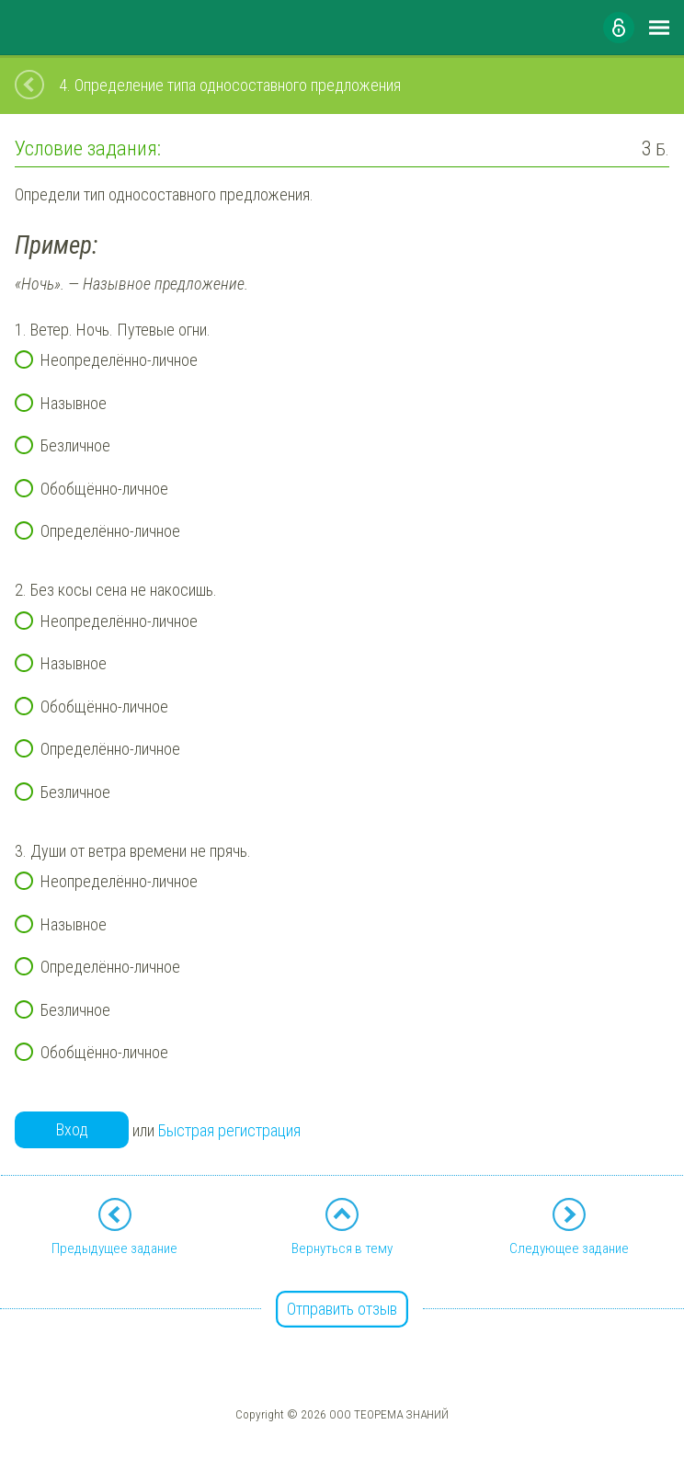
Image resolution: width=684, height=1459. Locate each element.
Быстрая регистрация (229, 1130)
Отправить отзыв (342, 1308)
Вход (72, 1129)
